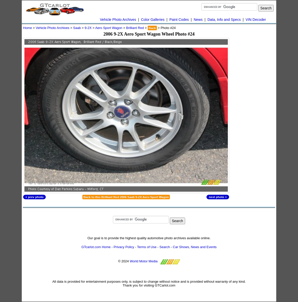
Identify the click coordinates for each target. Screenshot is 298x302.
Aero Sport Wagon (108, 28)
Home (27, 28)
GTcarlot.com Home (96, 247)
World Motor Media (144, 261)
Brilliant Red (135, 28)
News (198, 20)
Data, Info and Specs (224, 20)
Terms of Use (147, 247)
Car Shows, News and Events (195, 247)
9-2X (88, 28)
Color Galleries (153, 20)
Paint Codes (179, 20)
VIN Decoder (256, 20)
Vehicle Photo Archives (118, 20)
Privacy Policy (124, 247)
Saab (77, 28)
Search (164, 247)
